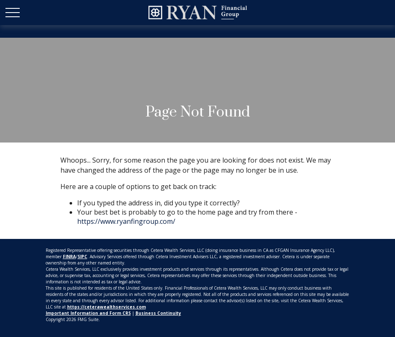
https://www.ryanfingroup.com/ (126, 221)
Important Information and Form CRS (88, 313)
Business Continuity (158, 313)
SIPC (82, 256)
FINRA (69, 256)
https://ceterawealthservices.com (106, 307)
